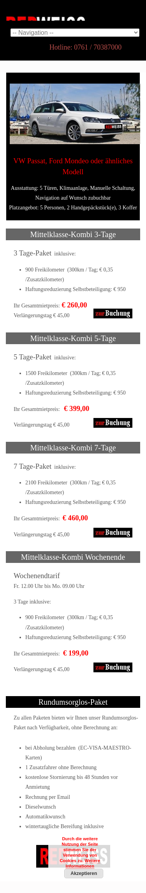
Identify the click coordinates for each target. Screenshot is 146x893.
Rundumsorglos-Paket (73, 702)
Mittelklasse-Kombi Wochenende (73, 557)
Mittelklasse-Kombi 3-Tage (73, 234)
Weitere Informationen (82, 863)
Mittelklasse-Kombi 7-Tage (73, 447)
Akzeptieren (83, 873)
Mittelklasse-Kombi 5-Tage (73, 338)
